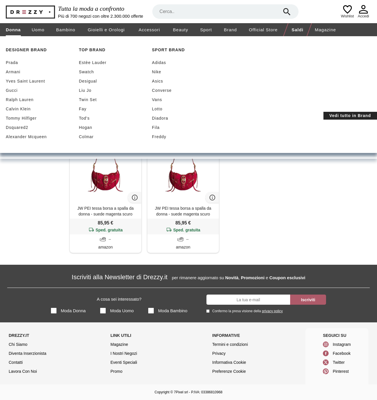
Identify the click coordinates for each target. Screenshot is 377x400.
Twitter (339, 362)
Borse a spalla (32, 115)
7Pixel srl (181, 392)
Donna (13, 29)
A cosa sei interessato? (119, 299)
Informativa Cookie (229, 362)
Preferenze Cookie (229, 371)
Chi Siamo (18, 344)
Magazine (325, 29)
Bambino (65, 29)
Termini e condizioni (230, 344)
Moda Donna (68, 310)
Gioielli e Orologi (106, 29)
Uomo (38, 29)
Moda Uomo (117, 310)
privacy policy (272, 311)
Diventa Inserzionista (27, 353)
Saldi (297, 29)
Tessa (83, 107)
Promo (116, 371)
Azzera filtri (110, 106)
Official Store (263, 29)
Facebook (341, 353)
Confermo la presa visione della (246, 311)
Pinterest (341, 371)
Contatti (16, 362)
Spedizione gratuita (99, 78)
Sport (206, 29)
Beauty (180, 29)
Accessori (149, 29)
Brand (230, 29)
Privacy (219, 353)
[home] (5, 42)
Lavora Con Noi (23, 371)
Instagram (342, 344)
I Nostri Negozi (124, 353)
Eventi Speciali (124, 362)
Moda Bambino (167, 310)
